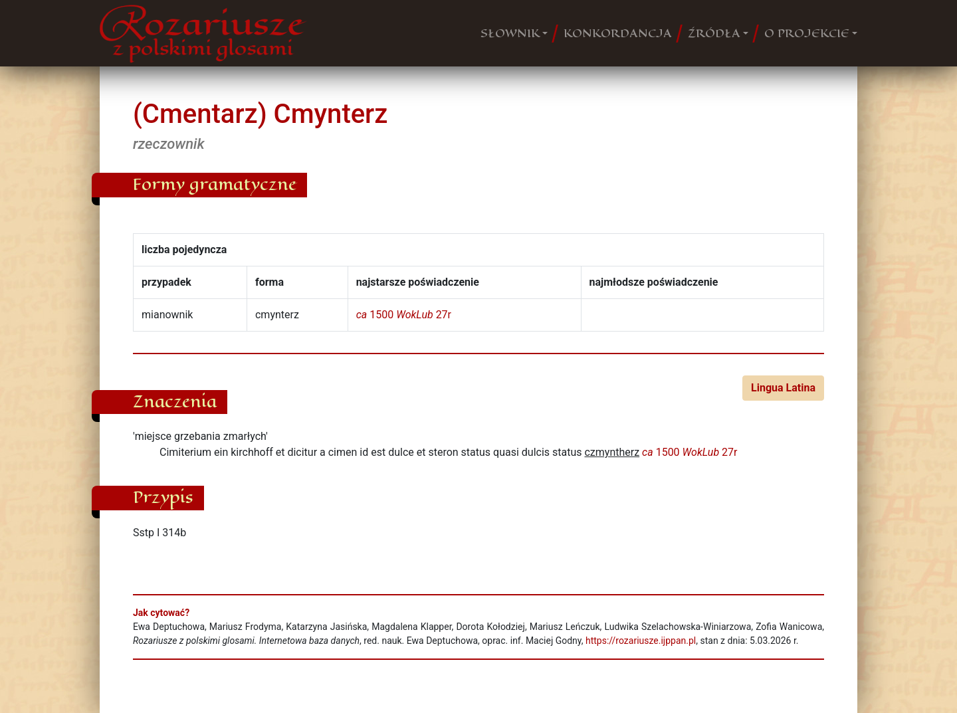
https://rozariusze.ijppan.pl (640, 640)
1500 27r (403, 314)
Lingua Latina (783, 387)
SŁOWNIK (510, 33)
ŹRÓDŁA (714, 33)
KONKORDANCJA (618, 33)
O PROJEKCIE (806, 33)
